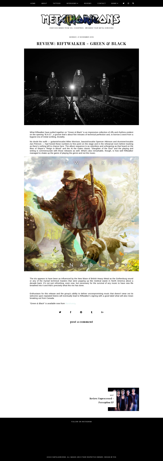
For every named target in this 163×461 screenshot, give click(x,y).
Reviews (87, 3)
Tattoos (57, 3)
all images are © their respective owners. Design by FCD (91, 457)
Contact (101, 3)
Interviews (72, 3)
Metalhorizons (59, 457)
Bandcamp (70, 303)
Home (32, 3)
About (44, 3)
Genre (114, 3)
